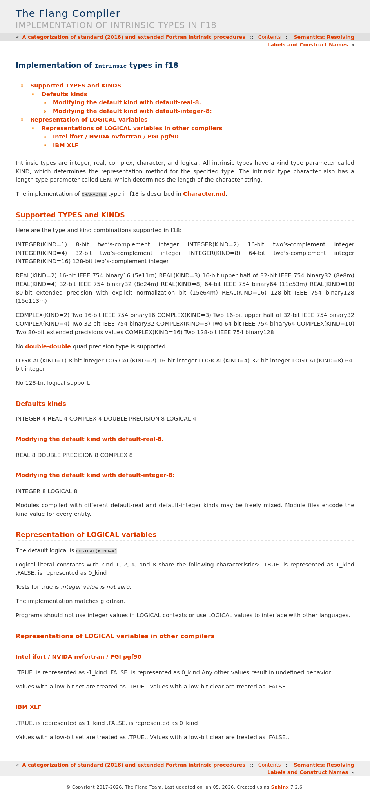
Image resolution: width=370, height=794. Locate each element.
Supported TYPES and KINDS (75, 85)
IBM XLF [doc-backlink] (29, 707)
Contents (269, 37)
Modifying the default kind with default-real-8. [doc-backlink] (90, 439)
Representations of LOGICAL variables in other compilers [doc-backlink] (115, 636)
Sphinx (280, 787)
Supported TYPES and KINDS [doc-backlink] (70, 215)
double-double (49, 346)
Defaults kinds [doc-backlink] (41, 404)
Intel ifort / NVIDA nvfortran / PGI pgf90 (116, 136)
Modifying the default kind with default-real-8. (127, 102)
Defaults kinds (64, 94)
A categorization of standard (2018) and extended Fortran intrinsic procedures (133, 37)
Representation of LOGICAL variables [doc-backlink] (86, 535)
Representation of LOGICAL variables (89, 120)
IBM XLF (66, 145)
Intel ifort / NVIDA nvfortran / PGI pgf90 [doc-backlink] (78, 657)
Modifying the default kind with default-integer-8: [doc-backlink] (95, 475)
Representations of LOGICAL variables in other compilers (132, 128)
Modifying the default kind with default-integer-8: (132, 111)
